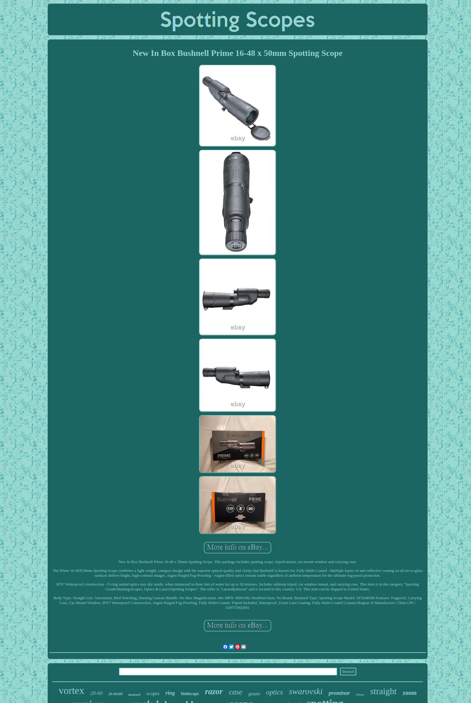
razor (214, 691)
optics (274, 692)
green (254, 693)
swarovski (306, 691)
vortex (71, 690)
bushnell (134, 694)
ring (170, 693)
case (235, 692)
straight (383, 691)
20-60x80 (115, 694)
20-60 (96, 693)
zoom (410, 692)
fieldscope (190, 693)
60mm (360, 694)
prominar (339, 693)
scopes (152, 693)
